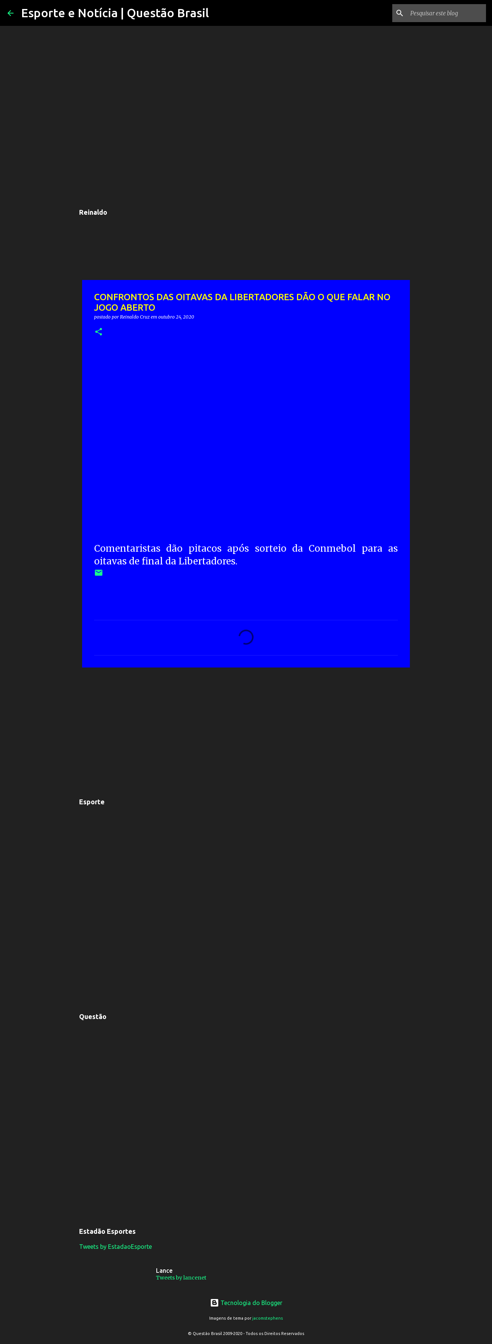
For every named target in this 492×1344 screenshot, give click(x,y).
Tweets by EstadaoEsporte (115, 1246)
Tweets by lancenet (181, 1277)
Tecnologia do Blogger (246, 1302)
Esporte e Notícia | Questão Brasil (115, 12)
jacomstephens (267, 1318)
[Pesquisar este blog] (446, 13)
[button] (98, 332)
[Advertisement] (246, 731)
